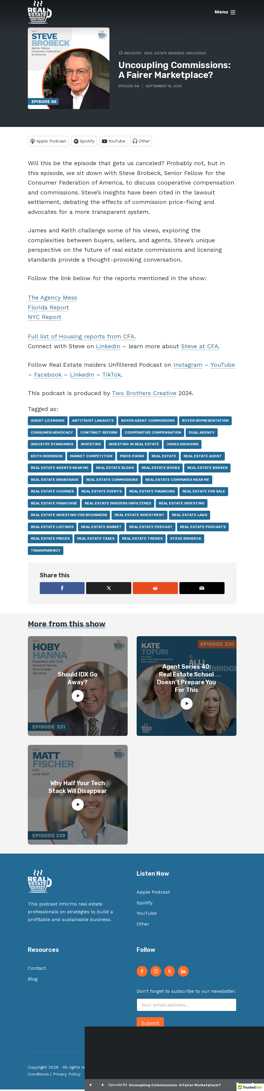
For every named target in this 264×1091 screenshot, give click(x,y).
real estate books (160, 469)
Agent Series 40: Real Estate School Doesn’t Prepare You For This (186, 680)
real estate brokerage (55, 481)
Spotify (144, 904)
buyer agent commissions (148, 422)
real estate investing (182, 505)
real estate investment (139, 516)
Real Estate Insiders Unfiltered (175, 53)
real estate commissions (112, 481)
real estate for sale (203, 493)
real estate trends (142, 540)
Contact (37, 969)
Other (143, 925)
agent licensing (48, 422)
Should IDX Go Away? (77, 679)
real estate (164, 457)
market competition (91, 457)
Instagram (187, 366)
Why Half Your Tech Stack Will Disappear (77, 788)
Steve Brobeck (185, 540)
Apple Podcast (153, 893)
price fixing (132, 457)
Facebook (48, 376)
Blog (33, 980)
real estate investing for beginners (69, 516)
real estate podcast (151, 528)
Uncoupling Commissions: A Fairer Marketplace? (175, 1085)
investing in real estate (134, 446)
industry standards (52, 446)
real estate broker (207, 469)
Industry (132, 53)
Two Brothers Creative (144, 394)
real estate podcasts (203, 528)
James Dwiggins (183, 446)
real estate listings (52, 528)
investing (91, 446)
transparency (45, 552)
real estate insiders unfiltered (118, 505)
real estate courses (52, 493)
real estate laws (189, 516)
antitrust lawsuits (93, 422)
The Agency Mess (52, 299)
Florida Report (48, 308)
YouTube (222, 366)
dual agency (202, 434)
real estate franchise (54, 505)
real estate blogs (115, 469)
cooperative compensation (153, 434)
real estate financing (152, 493)
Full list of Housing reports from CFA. (82, 337)
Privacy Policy (66, 1075)
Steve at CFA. (200, 347)
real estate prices (50, 540)
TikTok (111, 376)
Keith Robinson (46, 457)
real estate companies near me (177, 481)
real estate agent (203, 457)
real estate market (101, 528)
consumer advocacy (52, 434)
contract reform (98, 434)
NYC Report (44, 318)
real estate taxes (96, 540)
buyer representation (205, 422)
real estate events (101, 493)
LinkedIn (108, 347)
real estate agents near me (59, 469)
